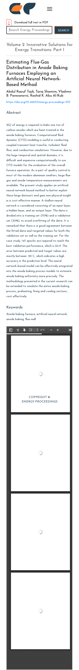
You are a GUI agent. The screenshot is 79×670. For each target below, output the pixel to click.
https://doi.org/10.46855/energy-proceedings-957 (38, 102)
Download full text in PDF (27, 22)
